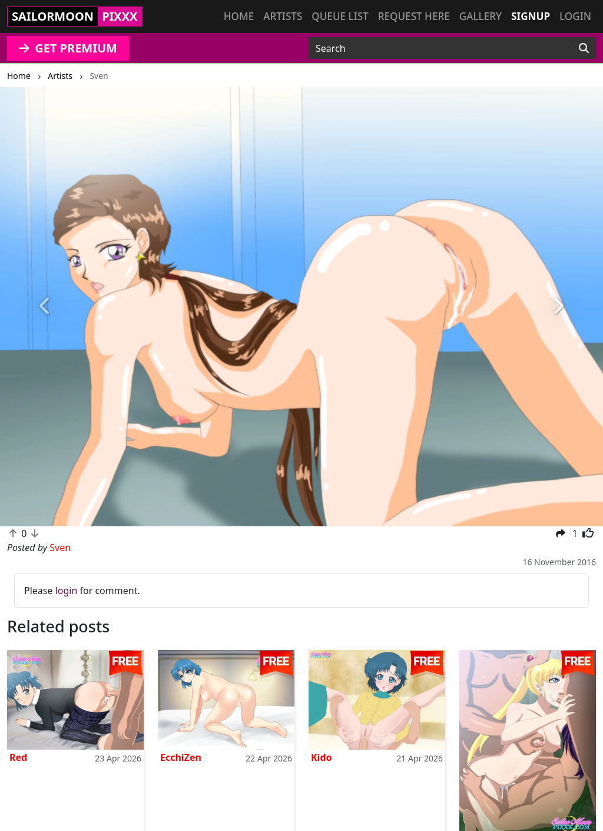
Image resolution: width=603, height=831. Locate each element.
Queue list (340, 16)
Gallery (480, 16)
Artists (282, 16)
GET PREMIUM (68, 48)
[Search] (584, 48)
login (66, 590)
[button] (45, 306)
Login (575, 16)
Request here (414, 16)
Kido (321, 757)
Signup (530, 16)
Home (239, 16)
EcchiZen (180, 757)
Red (18, 757)
